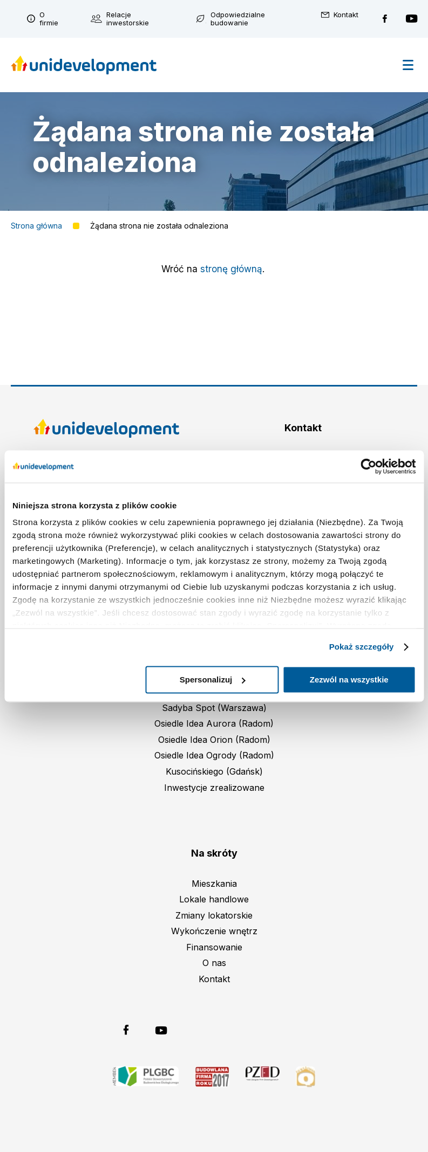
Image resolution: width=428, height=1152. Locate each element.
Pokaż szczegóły (361, 646)
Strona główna (36, 226)
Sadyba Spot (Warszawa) (214, 707)
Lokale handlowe (214, 899)
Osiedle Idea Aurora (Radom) (214, 723)
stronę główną (231, 269)
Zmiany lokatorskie (214, 915)
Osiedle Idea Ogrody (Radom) (214, 755)
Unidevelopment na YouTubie (411, 19)
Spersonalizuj (213, 679)
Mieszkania (214, 883)
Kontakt (346, 15)
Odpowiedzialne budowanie (237, 19)
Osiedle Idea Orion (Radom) (214, 739)
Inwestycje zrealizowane (214, 787)
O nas (214, 962)
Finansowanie (214, 947)
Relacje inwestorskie (127, 19)
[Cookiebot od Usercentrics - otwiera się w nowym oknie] (368, 466)
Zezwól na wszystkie (349, 679)
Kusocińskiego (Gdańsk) (214, 771)
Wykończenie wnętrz (214, 931)
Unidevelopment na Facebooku (385, 19)
